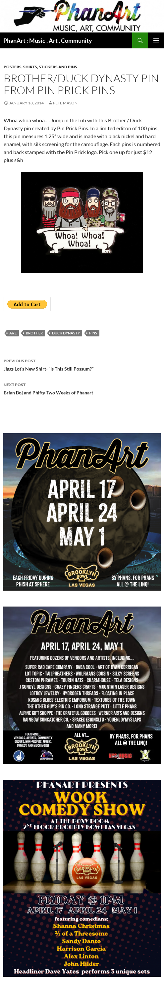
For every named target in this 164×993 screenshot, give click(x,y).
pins (93, 333)
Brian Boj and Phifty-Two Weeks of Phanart (82, 388)
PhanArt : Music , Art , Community (47, 40)
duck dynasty (66, 333)
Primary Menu (156, 40)
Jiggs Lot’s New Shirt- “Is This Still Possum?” (82, 364)
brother (34, 333)
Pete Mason (65, 102)
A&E (13, 333)
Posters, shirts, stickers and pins (40, 66)
